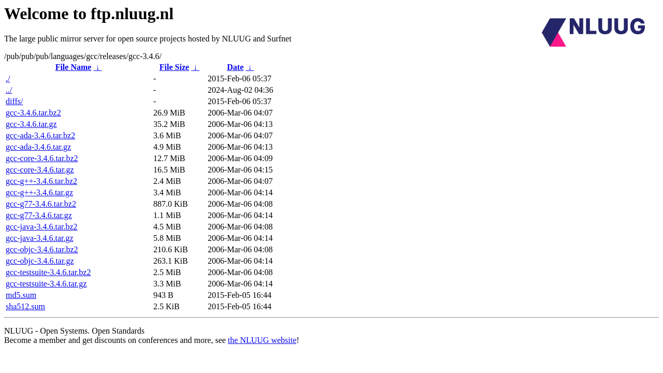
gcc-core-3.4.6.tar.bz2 (42, 158)
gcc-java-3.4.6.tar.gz (40, 238)
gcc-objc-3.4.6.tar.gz (40, 260)
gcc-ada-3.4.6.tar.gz (38, 146)
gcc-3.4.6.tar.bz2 (33, 112)
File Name (73, 67)
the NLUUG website (262, 340)
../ (9, 89)
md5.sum (21, 295)
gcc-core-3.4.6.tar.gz (40, 169)
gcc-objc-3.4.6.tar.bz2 (42, 249)
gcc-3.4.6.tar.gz (31, 124)
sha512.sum (25, 306)
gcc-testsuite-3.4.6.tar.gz (46, 283)
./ (8, 78)
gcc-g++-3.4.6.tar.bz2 (41, 181)
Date (235, 67)
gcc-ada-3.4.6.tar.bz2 (40, 135)
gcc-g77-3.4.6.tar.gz (39, 215)
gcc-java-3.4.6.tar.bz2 (42, 226)
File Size (174, 67)
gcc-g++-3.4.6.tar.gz (39, 192)
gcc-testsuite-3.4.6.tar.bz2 (48, 272)
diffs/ (14, 101)
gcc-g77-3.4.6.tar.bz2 (41, 203)
